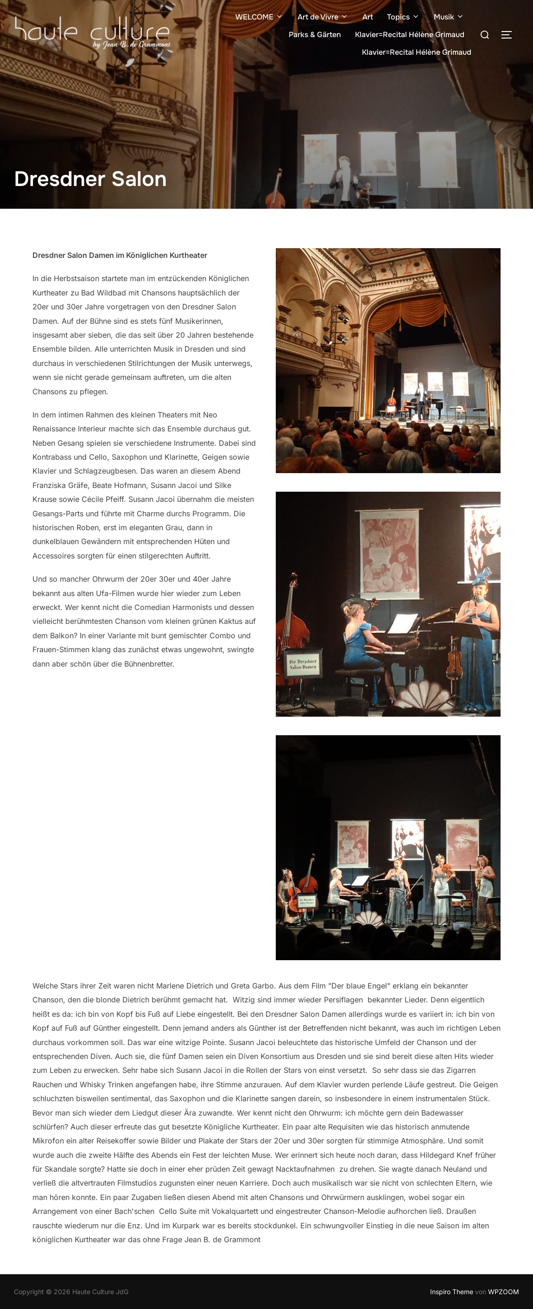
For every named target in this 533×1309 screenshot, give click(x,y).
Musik (449, 17)
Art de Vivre (323, 17)
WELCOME (259, 17)
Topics (403, 17)
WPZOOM (503, 1292)
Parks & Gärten (315, 34)
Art (367, 17)
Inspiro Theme (451, 1292)
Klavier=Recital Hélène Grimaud (409, 34)
